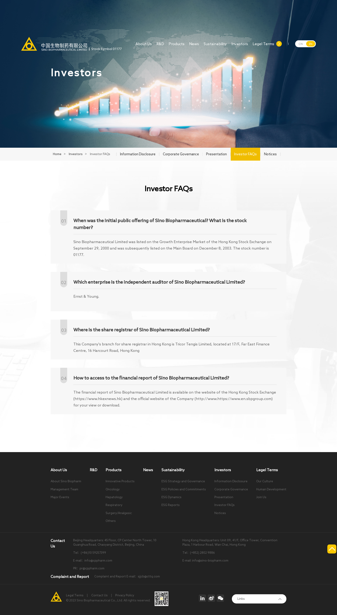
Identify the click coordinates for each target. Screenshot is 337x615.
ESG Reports (170, 504)
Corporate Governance (231, 489)
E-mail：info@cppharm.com (92, 560)
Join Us (261, 497)
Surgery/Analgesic (119, 513)
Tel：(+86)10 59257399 (89, 552)
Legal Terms (75, 595)
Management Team (64, 489)
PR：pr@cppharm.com (88, 568)
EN (310, 43)
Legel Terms (263, 46)
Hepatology (114, 497)
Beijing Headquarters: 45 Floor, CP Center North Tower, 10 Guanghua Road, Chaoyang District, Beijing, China (114, 542)
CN (301, 43)
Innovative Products (120, 481)
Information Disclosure (231, 481)
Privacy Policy (124, 595)
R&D (160, 46)
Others (111, 520)
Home (57, 154)
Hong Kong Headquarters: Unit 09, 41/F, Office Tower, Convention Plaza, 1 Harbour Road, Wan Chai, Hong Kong (229, 542)
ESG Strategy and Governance (183, 481)
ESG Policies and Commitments (183, 489)
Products (176, 46)
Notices (220, 513)
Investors (239, 46)
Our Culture (264, 481)
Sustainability (215, 46)
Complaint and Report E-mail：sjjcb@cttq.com (127, 576)
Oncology (113, 489)
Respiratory (114, 504)
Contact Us (99, 595)
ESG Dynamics (171, 497)
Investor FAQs (224, 504)
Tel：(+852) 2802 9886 (198, 552)
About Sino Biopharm (66, 481)
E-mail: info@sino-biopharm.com (205, 560)
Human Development (271, 489)
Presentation (223, 497)
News (194, 46)
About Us (143, 46)
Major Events (60, 497)
